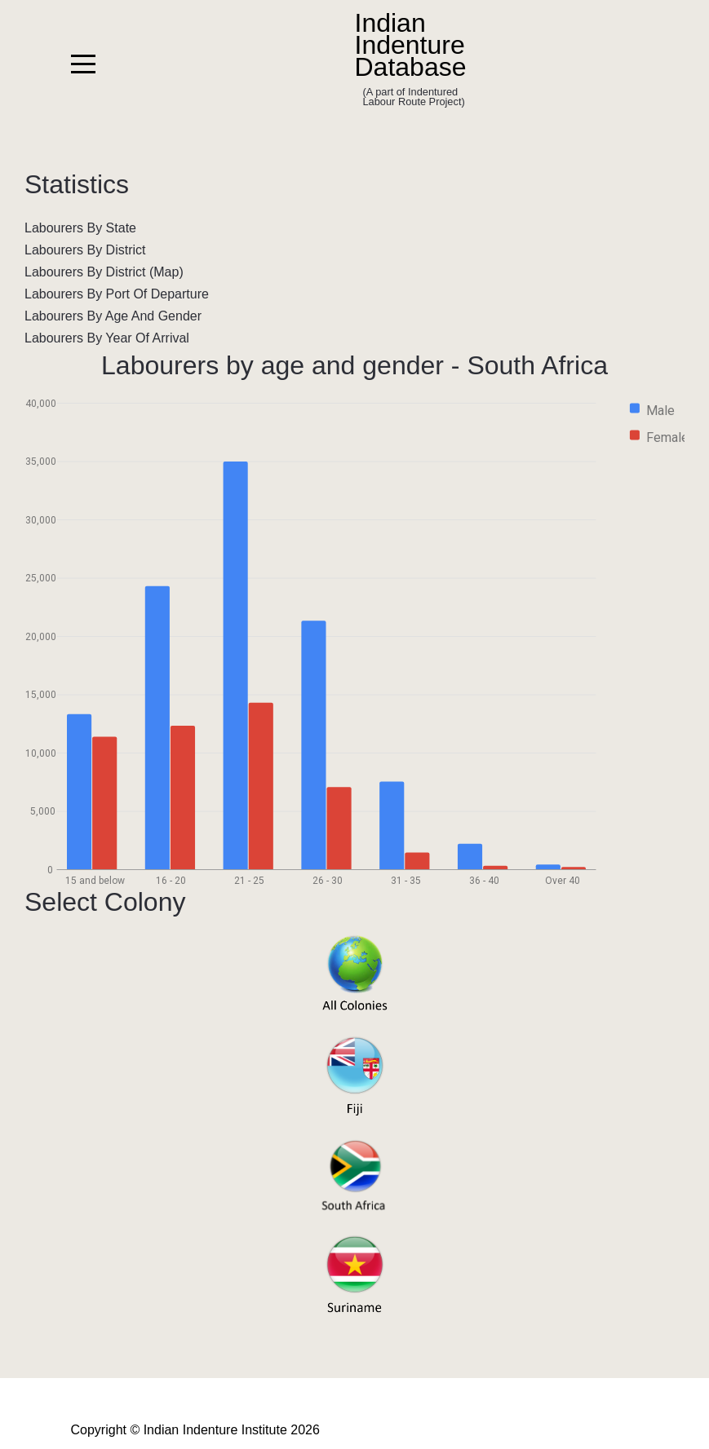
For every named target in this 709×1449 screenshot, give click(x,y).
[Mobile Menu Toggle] (83, 64)
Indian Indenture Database (411, 45)
